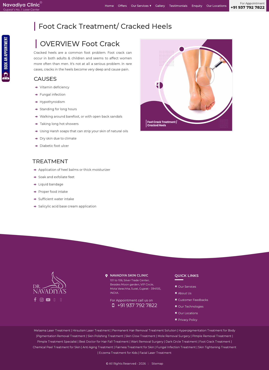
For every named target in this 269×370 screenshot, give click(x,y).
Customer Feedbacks (193, 300)
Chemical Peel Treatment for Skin (56, 347)
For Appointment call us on (138, 303)
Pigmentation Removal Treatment (61, 336)
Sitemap (157, 363)
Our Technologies (190, 306)
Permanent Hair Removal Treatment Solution (144, 330)
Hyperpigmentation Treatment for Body (207, 330)
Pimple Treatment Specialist (57, 341)
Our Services (140, 6)
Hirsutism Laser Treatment (91, 330)
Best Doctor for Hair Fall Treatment (104, 341)
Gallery (160, 6)
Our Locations (216, 6)
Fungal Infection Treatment (176, 347)
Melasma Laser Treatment (52, 330)
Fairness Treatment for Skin (134, 347)
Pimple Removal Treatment (211, 336)
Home (109, 6)
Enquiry (197, 6)
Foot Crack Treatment (214, 341)
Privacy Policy (187, 320)
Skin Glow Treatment (140, 336)
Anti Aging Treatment (98, 347)
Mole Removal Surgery (174, 336)
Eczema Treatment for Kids (118, 352)
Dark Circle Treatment (181, 341)
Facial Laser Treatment (156, 352)
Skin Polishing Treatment (105, 336)
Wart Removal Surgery (147, 341)
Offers (122, 6)
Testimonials (178, 6)
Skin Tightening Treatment (217, 347)
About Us (184, 293)
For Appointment (248, 6)
